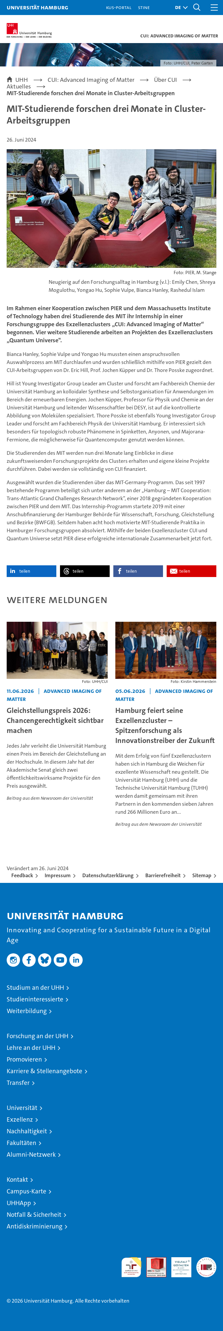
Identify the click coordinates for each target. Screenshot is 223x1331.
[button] (179, 7)
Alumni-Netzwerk (31, 1154)
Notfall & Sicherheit (34, 1214)
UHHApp (19, 1203)
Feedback (22, 875)
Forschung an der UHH (37, 1036)
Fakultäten (21, 1143)
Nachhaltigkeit (27, 1131)
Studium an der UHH (35, 987)
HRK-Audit (177, 1264)
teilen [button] (24, 571)
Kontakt (17, 1179)
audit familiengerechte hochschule (131, 1267)
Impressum (58, 875)
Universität (22, 1108)
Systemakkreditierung (206, 1260)
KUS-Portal (118, 7)
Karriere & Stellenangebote (44, 1071)
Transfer (18, 1083)
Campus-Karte (26, 1191)
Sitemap (201, 875)
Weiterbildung (27, 1011)
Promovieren (24, 1059)
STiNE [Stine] (144, 7)
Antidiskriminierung (34, 1226)
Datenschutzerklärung (108, 875)
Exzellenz (20, 1119)
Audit (152, 1260)
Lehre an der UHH (31, 1047)
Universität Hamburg (37, 7)
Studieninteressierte (35, 999)
